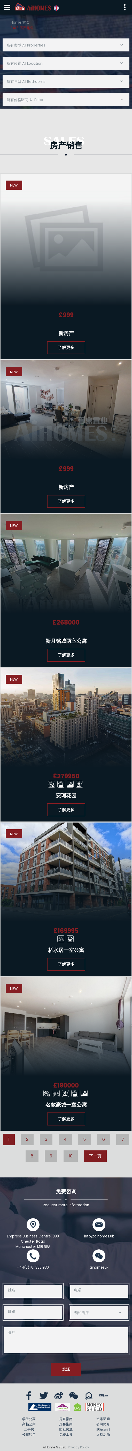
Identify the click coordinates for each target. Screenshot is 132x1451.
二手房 (29, 1429)
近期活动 (103, 1434)
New (14, 185)
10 (71, 1156)
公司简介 (103, 1424)
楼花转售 (29, 1434)
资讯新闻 (103, 1418)
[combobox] (66, 44)
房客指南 (66, 1424)
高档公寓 (29, 1424)
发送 (66, 1369)
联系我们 (103, 1429)
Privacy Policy (78, 1447)
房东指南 (66, 1418)
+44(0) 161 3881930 (33, 1267)
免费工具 (66, 1434)
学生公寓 (29, 1418)
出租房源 (66, 1429)
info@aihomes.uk (99, 1236)
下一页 (95, 1156)
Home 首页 (20, 22)
